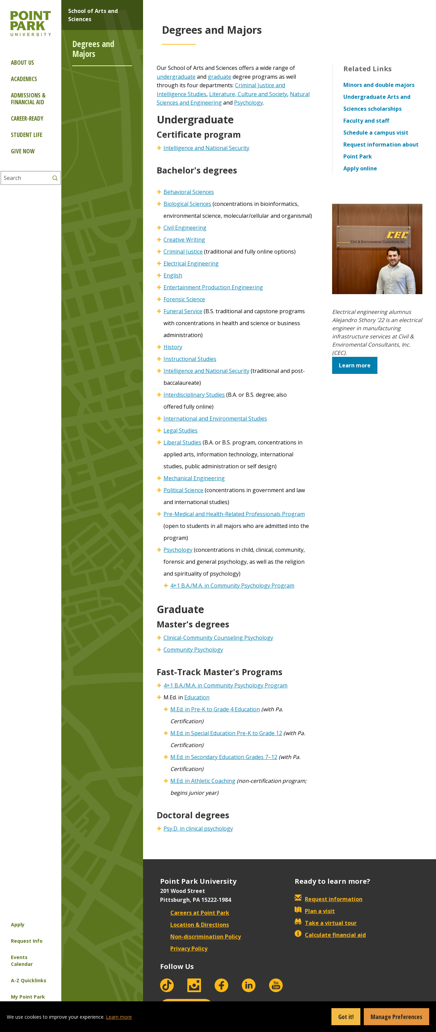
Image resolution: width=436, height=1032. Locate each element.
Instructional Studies (190, 359)
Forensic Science (184, 299)
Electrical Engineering (191, 263)
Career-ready (27, 118)
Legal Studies (181, 430)
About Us (22, 62)
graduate (219, 76)
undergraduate (176, 76)
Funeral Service (183, 311)
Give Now (22, 151)
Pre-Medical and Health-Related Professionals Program (234, 514)
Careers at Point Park (194, 912)
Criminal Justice (183, 251)
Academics (24, 79)
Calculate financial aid (330, 935)
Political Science (183, 490)
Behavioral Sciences (189, 192)
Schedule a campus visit (375, 132)
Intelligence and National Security (206, 148)
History (173, 347)
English (173, 275)
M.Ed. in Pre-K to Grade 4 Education (215, 709)
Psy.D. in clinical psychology (198, 828)
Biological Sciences (187, 204)
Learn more (119, 1017)
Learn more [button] (355, 365)
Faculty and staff (366, 120)
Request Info (27, 941)
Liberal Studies (182, 442)
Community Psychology (193, 649)
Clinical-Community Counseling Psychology (218, 637)
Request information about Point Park (381, 150)
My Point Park (28, 996)
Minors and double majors (379, 85)
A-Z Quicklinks (28, 980)
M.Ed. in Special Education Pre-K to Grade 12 (226, 733)
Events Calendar (22, 960)
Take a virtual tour (326, 923)
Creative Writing (184, 239)
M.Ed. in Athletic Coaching (202, 781)
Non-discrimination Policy (200, 936)
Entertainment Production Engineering (213, 287)
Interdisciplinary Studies (194, 394)
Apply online (360, 168)
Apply (18, 924)
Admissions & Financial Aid (28, 98)
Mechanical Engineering (194, 478)
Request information (328, 899)
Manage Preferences (396, 1017)
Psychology (248, 102)
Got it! (346, 1017)
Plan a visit (315, 911)
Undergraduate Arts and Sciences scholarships (376, 102)
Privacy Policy (183, 948)
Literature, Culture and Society (248, 94)
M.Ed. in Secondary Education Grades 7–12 (223, 757)
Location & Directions (194, 924)
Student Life (26, 135)
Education (196, 697)
